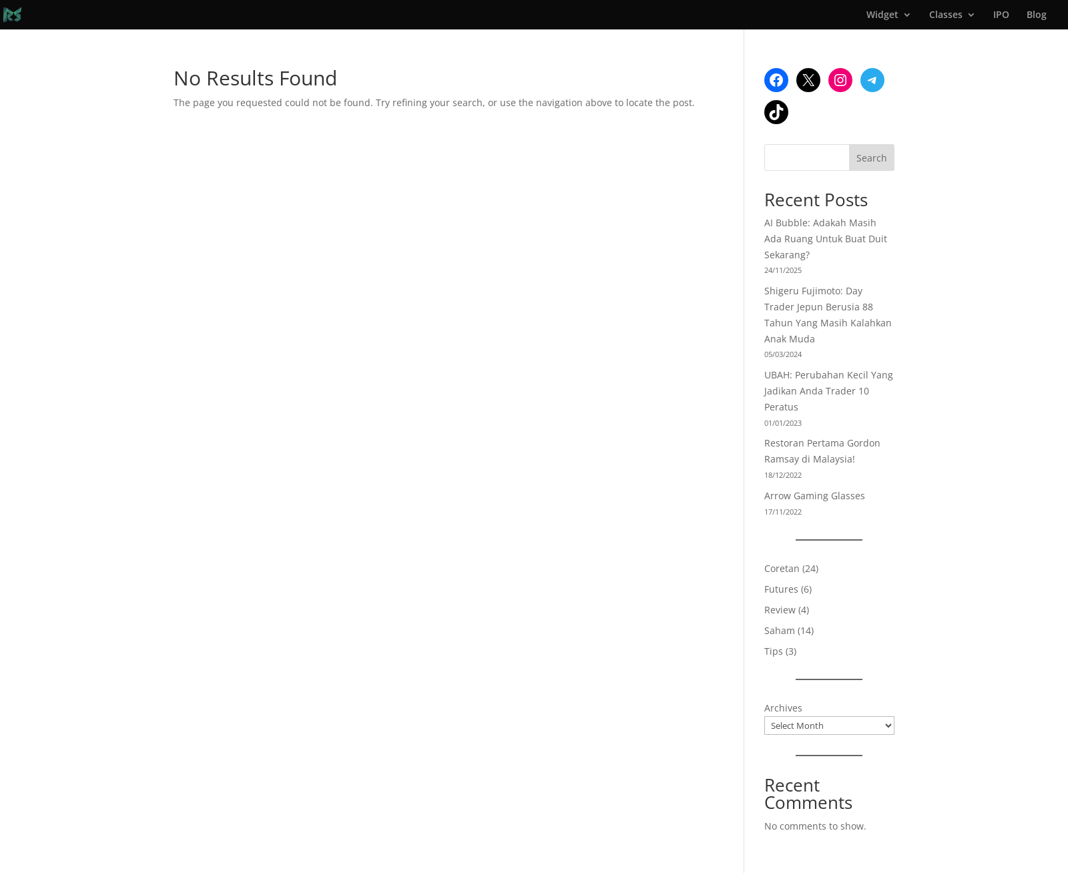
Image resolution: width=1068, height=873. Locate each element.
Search (871, 158)
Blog (1037, 15)
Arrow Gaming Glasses (814, 495)
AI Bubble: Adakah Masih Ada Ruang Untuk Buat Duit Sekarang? (825, 238)
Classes (946, 15)
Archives (783, 707)
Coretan (782, 568)
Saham (779, 630)
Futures (781, 589)
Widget (882, 15)
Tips (773, 651)
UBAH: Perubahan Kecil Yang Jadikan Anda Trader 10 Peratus (828, 390)
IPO (1001, 15)
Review (780, 609)
